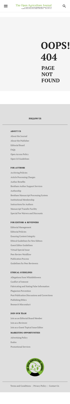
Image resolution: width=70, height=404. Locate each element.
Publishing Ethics (19, 299)
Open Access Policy (20, 154)
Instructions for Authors (22, 204)
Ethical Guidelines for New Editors (26, 240)
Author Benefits (18, 181)
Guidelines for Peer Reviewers (24, 263)
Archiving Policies (19, 172)
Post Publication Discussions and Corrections (32, 295)
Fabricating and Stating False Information (30, 286)
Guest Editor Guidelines (22, 245)
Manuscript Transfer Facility (24, 208)
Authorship (16, 190)
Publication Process (20, 258)
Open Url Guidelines (20, 158)
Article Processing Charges (23, 177)
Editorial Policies (18, 231)
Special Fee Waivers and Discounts (27, 213)
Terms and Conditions (20, 385)
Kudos (13, 342)
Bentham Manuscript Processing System (29, 195)
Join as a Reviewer (19, 322)
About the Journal (19, 136)
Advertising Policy (19, 337)
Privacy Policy (39, 385)
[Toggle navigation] (5, 6)
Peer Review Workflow (21, 254)
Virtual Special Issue (20, 249)
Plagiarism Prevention (21, 290)
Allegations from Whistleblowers (26, 277)
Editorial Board (18, 145)
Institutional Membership (22, 199)
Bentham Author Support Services (26, 186)
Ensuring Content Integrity (23, 236)
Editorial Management (21, 227)
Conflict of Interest (19, 281)
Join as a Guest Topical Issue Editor (27, 327)
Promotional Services (20, 346)
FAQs (13, 149)
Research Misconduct (21, 304)
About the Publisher (20, 140)
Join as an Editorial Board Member (26, 318)
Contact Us (54, 385)
